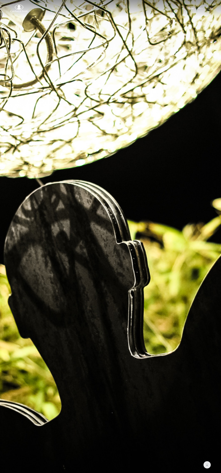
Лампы (188, 8)
